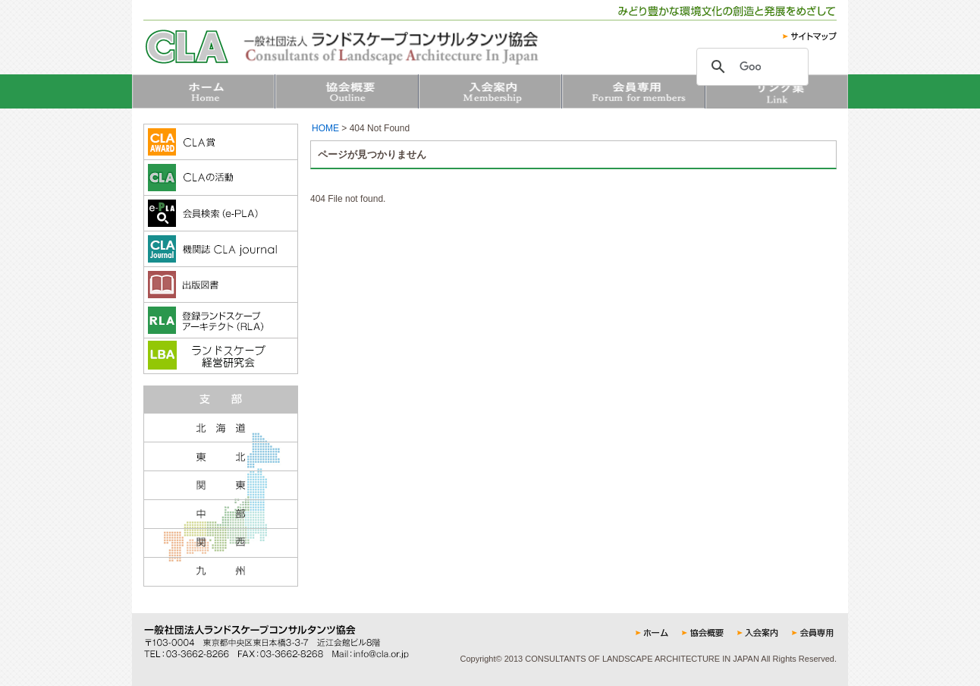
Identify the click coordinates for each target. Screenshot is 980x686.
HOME (325, 128)
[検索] (750, 67)
